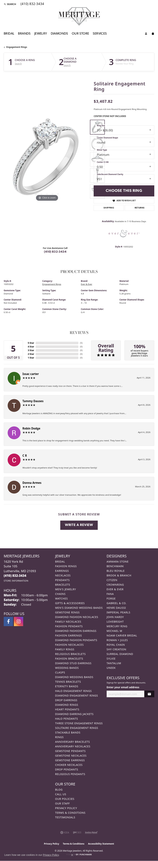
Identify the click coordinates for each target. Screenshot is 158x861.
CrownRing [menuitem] (115, 584)
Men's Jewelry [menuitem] (65, 589)
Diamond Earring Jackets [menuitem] (74, 714)
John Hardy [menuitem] (115, 617)
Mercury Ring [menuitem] (117, 626)
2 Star (31, 354)
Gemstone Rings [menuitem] (67, 612)
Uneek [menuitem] (111, 668)
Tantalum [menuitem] (114, 663)
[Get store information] (16, 580)
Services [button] (100, 33)
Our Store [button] (80, 33)
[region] (47, 159)
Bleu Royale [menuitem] (116, 571)
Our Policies (64, 799)
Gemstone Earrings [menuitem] (70, 760)
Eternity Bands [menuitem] (66, 686)
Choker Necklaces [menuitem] (69, 765)
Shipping (108, 208)
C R (24, 455)
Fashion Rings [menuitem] (66, 566)
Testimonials (65, 817)
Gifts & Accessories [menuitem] (70, 603)
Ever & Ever (86, 284)
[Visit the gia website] (64, 832)
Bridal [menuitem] (60, 561)
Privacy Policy (66, 808)
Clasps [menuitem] (60, 672)
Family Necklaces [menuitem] (68, 621)
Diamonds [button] (59, 33)
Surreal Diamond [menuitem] (120, 654)
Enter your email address (123, 687)
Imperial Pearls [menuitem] (118, 612)
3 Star (31, 350)
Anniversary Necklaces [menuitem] (72, 746)
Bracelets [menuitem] (62, 584)
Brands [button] (24, 33)
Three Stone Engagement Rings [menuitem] (79, 723)
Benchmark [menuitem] (115, 566)
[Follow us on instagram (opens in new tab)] (18, 621)
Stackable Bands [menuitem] (67, 732)
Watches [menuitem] (61, 598)
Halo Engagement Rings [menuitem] (73, 691)
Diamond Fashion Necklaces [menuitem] (76, 617)
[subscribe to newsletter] (149, 694)
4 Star (31, 346)
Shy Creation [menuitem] (116, 649)
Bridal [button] (9, 33)
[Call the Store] (15, 575)
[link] (32, 4)
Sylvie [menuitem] (111, 658)
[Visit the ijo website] (77, 832)
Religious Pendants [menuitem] (70, 774)
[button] (10, 4)
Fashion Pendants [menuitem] (69, 626)
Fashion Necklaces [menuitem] (69, 644)
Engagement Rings (16, 47)
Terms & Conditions (70, 812)
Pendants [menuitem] (62, 580)
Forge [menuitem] (111, 598)
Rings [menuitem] (59, 737)
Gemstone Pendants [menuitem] (70, 751)
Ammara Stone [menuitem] (118, 561)
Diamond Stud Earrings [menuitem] (73, 663)
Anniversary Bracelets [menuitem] (72, 741)
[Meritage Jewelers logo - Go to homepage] (79, 16)
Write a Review (79, 525)
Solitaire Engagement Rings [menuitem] (76, 728)
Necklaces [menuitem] (62, 575)
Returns (140, 208)
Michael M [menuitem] (114, 631)
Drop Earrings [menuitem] (66, 700)
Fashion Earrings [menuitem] (68, 635)
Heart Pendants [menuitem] (67, 709)
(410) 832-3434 (55, 251)
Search (18, 63)
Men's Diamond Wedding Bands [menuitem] (79, 607)
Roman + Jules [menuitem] (117, 640)
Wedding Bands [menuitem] (67, 668)
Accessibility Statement (101, 843)
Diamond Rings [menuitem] (66, 705)
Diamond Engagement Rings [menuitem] (76, 695)
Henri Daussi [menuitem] (116, 607)
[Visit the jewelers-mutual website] (91, 832)
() (81, 342)
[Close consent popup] (72, 855)
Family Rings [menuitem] (64, 649)
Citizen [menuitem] (112, 580)
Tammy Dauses (32, 401)
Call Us (60, 794)
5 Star (31, 342)
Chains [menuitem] (60, 594)
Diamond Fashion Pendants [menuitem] (76, 640)
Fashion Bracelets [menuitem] (69, 658)
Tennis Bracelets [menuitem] (68, 681)
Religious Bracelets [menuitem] (70, 654)
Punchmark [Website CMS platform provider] (86, 854)
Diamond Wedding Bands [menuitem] (74, 677)
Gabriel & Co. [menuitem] (116, 603)
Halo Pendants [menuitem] (66, 718)
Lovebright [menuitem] (115, 621)
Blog (58, 789)
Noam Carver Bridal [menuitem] (122, 635)
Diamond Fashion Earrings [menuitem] (75, 631)
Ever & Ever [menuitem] (115, 589)
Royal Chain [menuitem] (116, 644)
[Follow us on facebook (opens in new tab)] (8, 621)
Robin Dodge (31, 428)
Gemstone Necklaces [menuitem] (71, 755)
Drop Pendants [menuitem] (66, 769)
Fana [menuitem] (110, 594)
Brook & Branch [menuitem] (119, 575)
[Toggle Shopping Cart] (152, 34)
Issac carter (30, 374)
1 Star (31, 357)
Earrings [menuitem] (62, 571)
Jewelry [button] (40, 33)
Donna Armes (31, 483)
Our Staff (62, 803)
